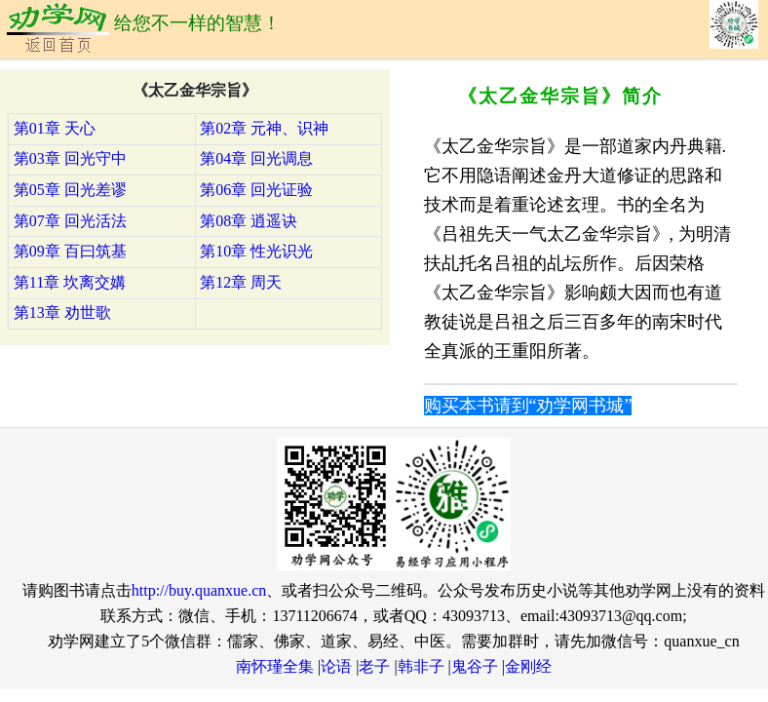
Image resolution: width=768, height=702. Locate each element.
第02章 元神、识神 (264, 128)
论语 (336, 666)
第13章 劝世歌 (62, 312)
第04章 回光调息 (256, 158)
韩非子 (421, 666)
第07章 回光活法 (70, 221)
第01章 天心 (55, 128)
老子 (374, 666)
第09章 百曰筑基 (70, 251)
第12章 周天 (241, 282)
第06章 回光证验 (256, 189)
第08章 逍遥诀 (248, 221)
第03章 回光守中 (70, 158)
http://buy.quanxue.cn (199, 590)
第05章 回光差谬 (70, 189)
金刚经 (528, 666)
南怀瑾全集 (275, 666)
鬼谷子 (474, 666)
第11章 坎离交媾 (70, 282)
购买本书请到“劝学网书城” (528, 405)
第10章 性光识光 (256, 251)
